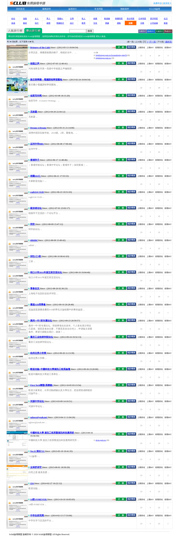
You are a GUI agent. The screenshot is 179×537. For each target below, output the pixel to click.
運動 (119, 23)
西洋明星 (154, 18)
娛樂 (95, 18)
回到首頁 (20, 9)
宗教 (142, 23)
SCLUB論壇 (154, 9)
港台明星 (130, 18)
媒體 (48, 23)
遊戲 (25, 18)
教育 (83, 23)
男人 (48, 18)
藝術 (25, 23)
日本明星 (142, 18)
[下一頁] (152, 42)
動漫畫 (107, 18)
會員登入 (167, 3)
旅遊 (13, 23)
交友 (95, 23)
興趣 (107, 23)
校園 (131, 23)
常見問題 (98, 9)
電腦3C (60, 18)
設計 (72, 23)
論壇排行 (72, 9)
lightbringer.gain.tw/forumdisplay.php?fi (111, 55)
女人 (37, 18)
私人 (83, 18)
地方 (37, 23)
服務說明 (46, 9)
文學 (72, 18)
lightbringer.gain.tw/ (103, 58)
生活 (166, 18)
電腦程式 (60, 23)
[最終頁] (168, 42)
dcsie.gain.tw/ (101, 440)
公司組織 (154, 23)
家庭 (166, 23)
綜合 (13, 18)
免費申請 (157, 3)
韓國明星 (119, 18)
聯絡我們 (124, 9)
